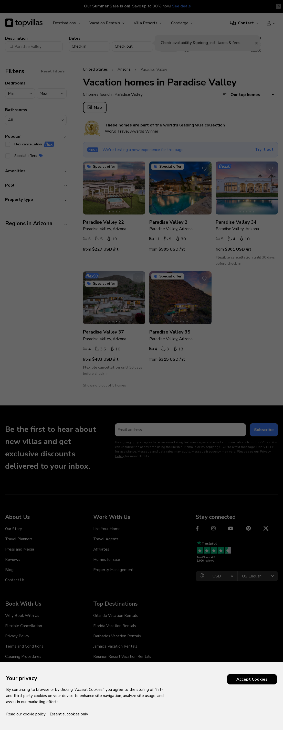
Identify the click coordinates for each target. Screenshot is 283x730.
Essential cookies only (69, 714)
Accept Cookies (252, 679)
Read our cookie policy (26, 714)
